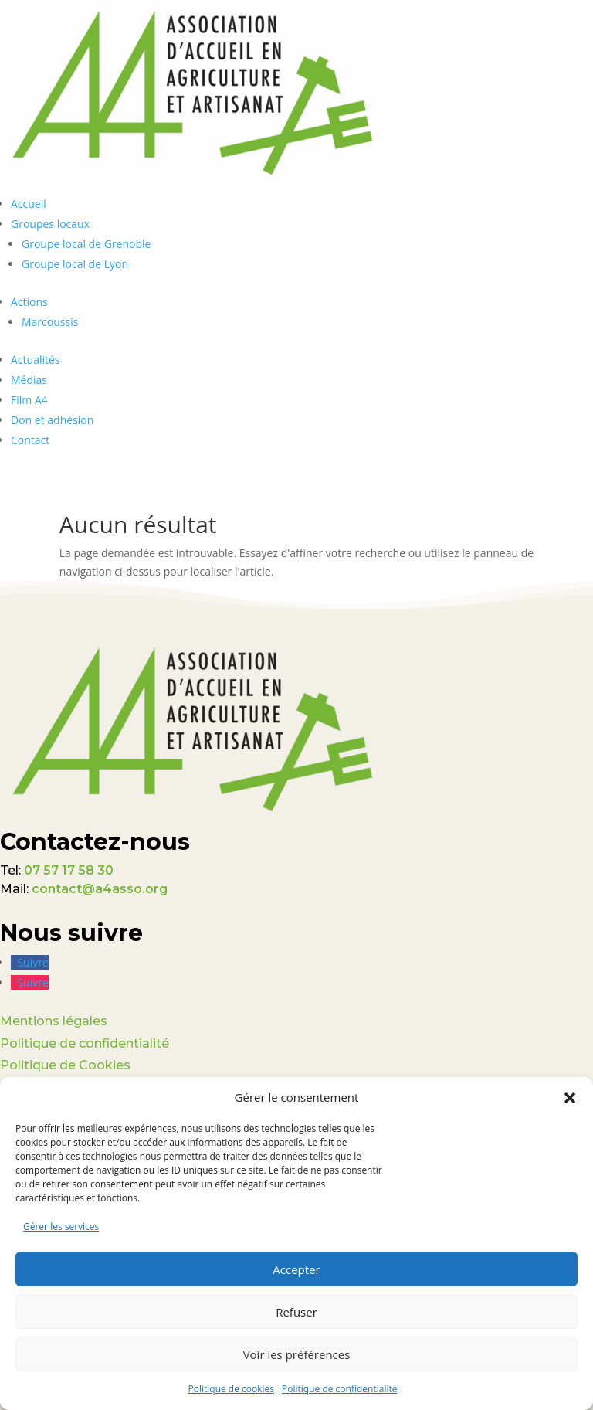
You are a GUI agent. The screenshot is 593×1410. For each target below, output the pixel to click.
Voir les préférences (297, 1354)
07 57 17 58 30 (69, 870)
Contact (30, 440)
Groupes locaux (50, 223)
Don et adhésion (52, 420)
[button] (570, 1098)
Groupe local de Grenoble (86, 243)
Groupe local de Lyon (75, 264)
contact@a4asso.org (100, 889)
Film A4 (29, 399)
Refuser (296, 1312)
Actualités (35, 359)
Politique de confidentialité (339, 1388)
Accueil (28, 203)
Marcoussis (50, 321)
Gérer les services (61, 1226)
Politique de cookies (231, 1388)
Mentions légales (53, 1021)
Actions (29, 301)
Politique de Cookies (65, 1065)
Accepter (296, 1269)
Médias (29, 379)
